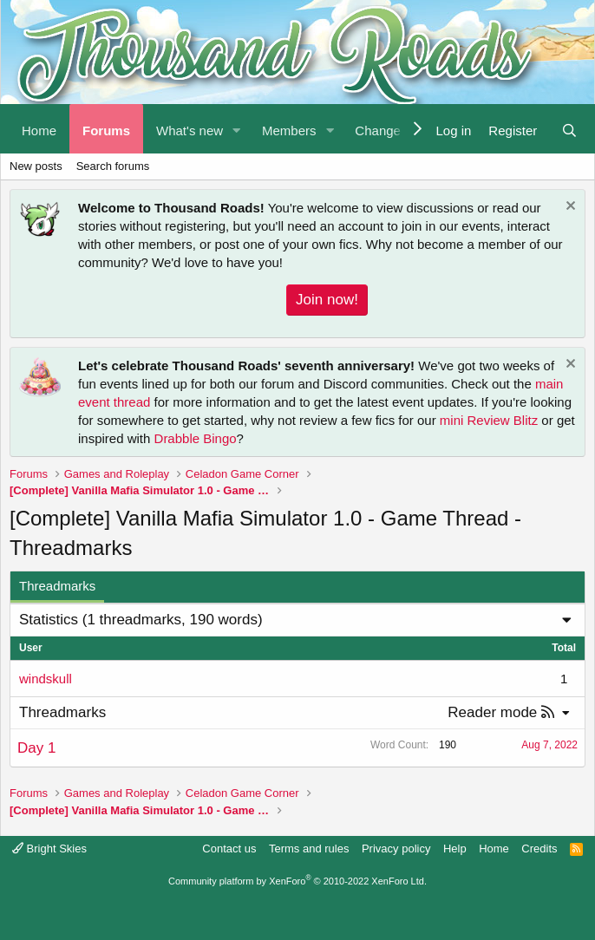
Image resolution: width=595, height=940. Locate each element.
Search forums (113, 166)
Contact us (229, 848)
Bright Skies (49, 848)
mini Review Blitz (489, 420)
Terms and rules (309, 848)
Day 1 (36, 748)
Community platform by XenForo (297, 881)
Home (39, 130)
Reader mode (492, 712)
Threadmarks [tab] (57, 585)
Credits (539, 848)
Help (455, 848)
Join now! (327, 299)
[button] (237, 128)
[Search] (569, 128)
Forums (106, 130)
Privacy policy (396, 848)
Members (289, 130)
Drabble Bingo (195, 438)
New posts (36, 166)
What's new (189, 130)
